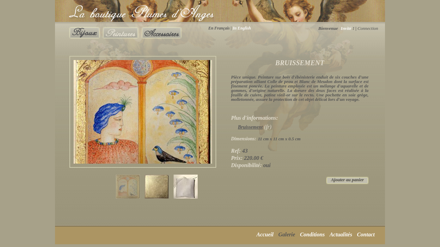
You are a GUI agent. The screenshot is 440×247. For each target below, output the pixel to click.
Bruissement (250, 127)
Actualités (341, 234)
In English (242, 28)
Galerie (286, 234)
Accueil (265, 234)
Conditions (312, 234)
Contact (366, 234)
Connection (368, 28)
